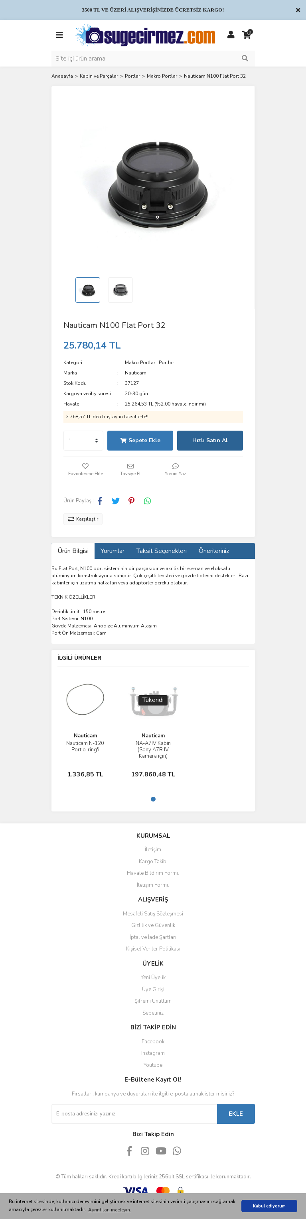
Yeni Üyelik (153, 977)
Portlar (166, 362)
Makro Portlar (140, 362)
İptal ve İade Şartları (153, 937)
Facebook (153, 1041)
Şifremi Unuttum (153, 1001)
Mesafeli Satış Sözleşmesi (153, 913)
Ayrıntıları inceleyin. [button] (109, 1210)
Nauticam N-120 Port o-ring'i (85, 746)
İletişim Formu (153, 885)
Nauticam (135, 373)
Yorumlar (112, 551)
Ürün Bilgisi (73, 551)
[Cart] (247, 35)
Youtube (153, 1065)
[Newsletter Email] (134, 1114)
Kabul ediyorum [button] (269, 1206)
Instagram (153, 1053)
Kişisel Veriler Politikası (153, 948)
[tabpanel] (85, 727)
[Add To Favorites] (85, 473)
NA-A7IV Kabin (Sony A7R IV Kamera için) (153, 750)
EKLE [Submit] (236, 1114)
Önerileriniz (214, 551)
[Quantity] (83, 441)
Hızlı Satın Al (210, 440)
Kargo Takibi (153, 861)
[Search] (153, 59)
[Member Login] (231, 35)
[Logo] (145, 34)
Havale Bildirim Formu (153, 873)
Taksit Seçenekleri (161, 551)
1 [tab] (153, 799)
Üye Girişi (153, 989)
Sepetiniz (153, 1013)
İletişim (153, 849)
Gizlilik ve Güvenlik (153, 925)
